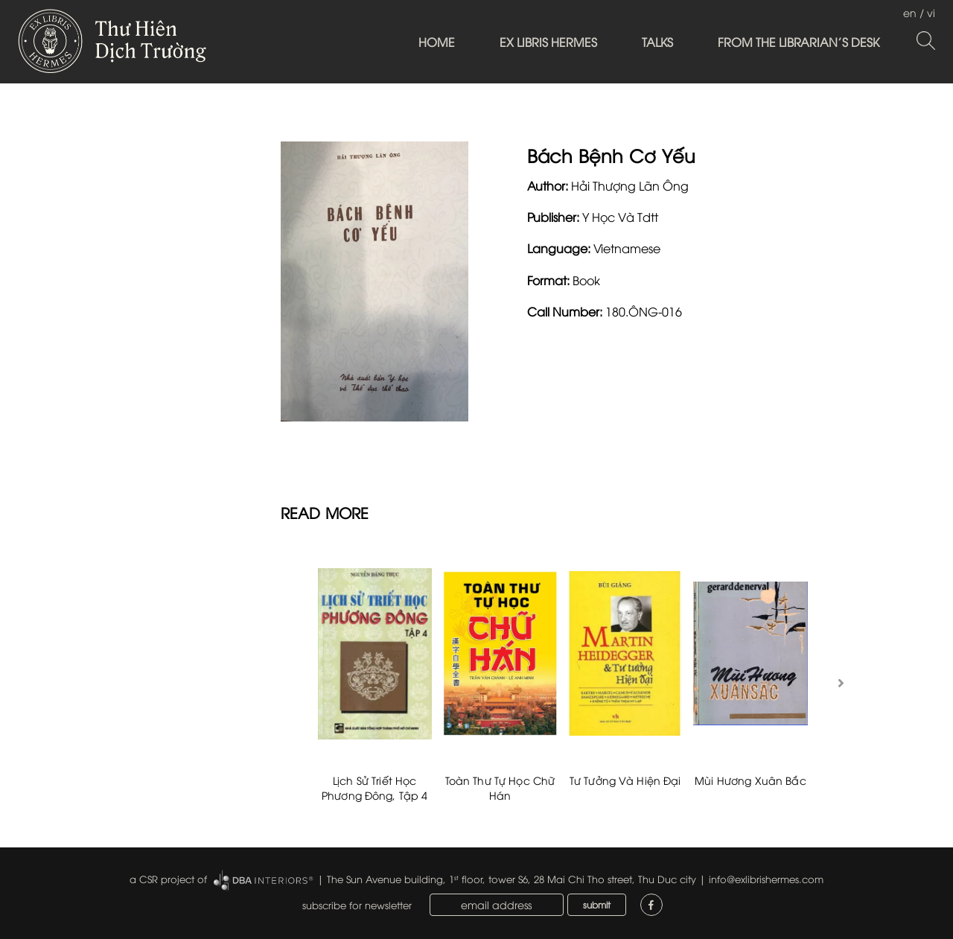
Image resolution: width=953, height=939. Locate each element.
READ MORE (325, 512)
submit (597, 904)
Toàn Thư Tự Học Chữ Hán (500, 787)
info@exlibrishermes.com (766, 878)
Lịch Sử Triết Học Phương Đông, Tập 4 (375, 787)
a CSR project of (168, 878)
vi (931, 12)
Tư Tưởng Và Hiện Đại (625, 780)
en (910, 12)
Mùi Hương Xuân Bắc (750, 780)
